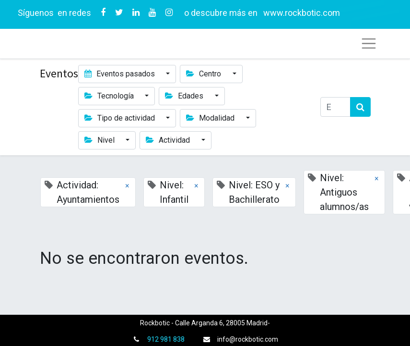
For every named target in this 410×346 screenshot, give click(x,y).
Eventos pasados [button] (120, 73)
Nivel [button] (100, 140)
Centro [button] (204, 73)
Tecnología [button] (110, 95)
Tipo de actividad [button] (120, 118)
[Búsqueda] (360, 107)
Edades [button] (185, 95)
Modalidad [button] (211, 118)
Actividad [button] (169, 140)
